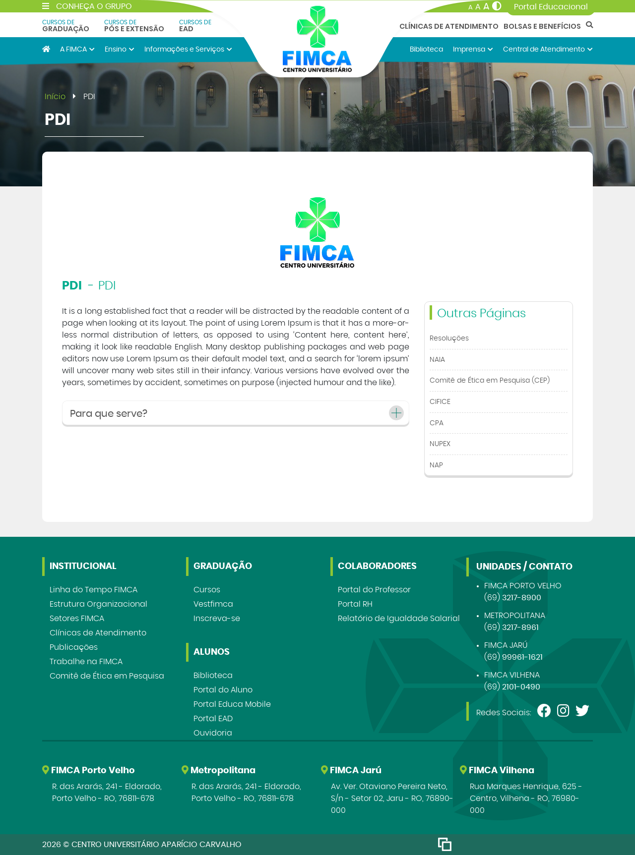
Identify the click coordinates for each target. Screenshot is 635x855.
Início (55, 97)
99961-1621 (522, 657)
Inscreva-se (216, 619)
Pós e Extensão (134, 25)
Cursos (206, 590)
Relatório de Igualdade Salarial (399, 619)
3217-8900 (521, 598)
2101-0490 (521, 687)
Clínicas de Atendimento (449, 26)
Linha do (93, 590)
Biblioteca (426, 49)
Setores (77, 619)
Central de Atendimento (548, 49)
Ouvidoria (212, 733)
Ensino (119, 49)
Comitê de (107, 676)
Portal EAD (213, 719)
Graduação (65, 25)
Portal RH (355, 604)
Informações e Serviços (188, 49)
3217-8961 (520, 627)
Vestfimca (213, 604)
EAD (195, 25)
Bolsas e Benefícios (542, 26)
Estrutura (98, 604)
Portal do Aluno (223, 690)
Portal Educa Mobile (232, 704)
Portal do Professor (374, 590)
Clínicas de (98, 633)
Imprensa (473, 49)
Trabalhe (86, 662)
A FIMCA (77, 49)
